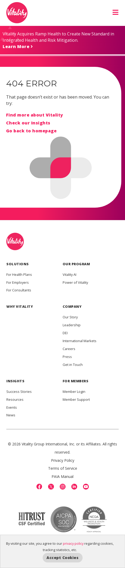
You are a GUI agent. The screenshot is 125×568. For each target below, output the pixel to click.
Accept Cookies (62, 557)
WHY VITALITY (19, 306)
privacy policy (73, 543)
